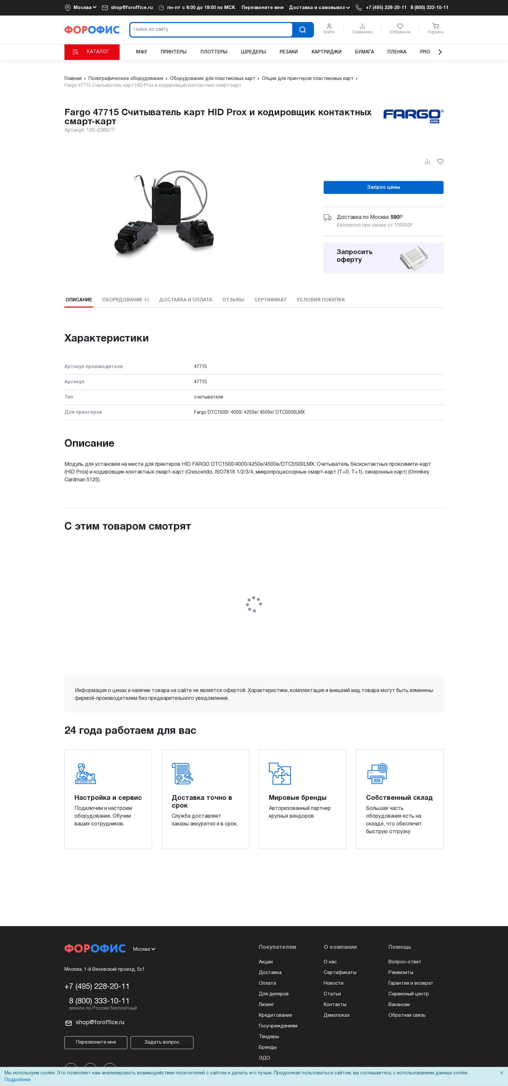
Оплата (267, 983)
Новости (333, 983)
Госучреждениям (278, 1026)
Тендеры (269, 1037)
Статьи (332, 994)
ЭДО (264, 1058)
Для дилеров (274, 994)
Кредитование (275, 1015)
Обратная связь (407, 1015)
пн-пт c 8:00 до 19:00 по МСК (201, 8)
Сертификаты (340, 972)
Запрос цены (383, 187)
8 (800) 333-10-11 (429, 8)
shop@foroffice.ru (132, 8)
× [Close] (501, 1073)
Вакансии (399, 1004)
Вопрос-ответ (404, 962)
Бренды (268, 1047)
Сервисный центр (408, 994)
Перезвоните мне (263, 8)
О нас (330, 962)
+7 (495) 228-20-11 (386, 8)
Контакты (335, 1004)
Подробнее (17, 1080)
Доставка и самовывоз (319, 8)
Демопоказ (337, 1015)
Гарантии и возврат (410, 983)
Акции (266, 962)
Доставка (270, 972)
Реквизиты (400, 972)
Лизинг (266, 1004)
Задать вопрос (161, 1042)
